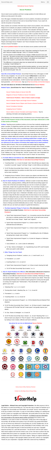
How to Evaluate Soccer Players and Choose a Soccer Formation (24, 103)
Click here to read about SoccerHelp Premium (30, 159)
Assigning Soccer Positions (14, 109)
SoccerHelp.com (6, 2)
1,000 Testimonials (16, 82)
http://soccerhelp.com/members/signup (39, 82)
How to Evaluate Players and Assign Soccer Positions (21, 100)
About (27, 391)
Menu (43, 2)
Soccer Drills (22, 387)
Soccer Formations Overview (14, 106)
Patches (28, 387)
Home (17, 387)
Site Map (23, 391)
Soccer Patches (39, 84)
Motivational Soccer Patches (25, 6)
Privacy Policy (33, 391)
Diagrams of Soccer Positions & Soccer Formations (20, 95)
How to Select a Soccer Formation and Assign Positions (22, 112)
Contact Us (17, 391)
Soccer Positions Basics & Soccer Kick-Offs (18, 92)
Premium (33, 387)
